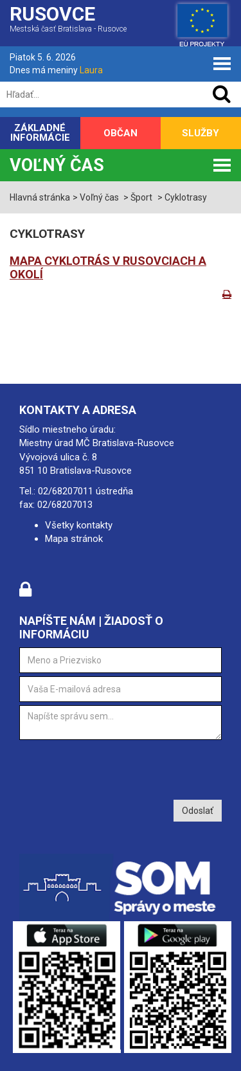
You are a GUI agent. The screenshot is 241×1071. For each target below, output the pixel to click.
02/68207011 (65, 491)
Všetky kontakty (78, 525)
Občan (120, 133)
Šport (141, 197)
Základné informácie (40, 132)
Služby (200, 133)
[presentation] (117, 768)
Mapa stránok (74, 538)
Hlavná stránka (40, 197)
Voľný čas (57, 165)
